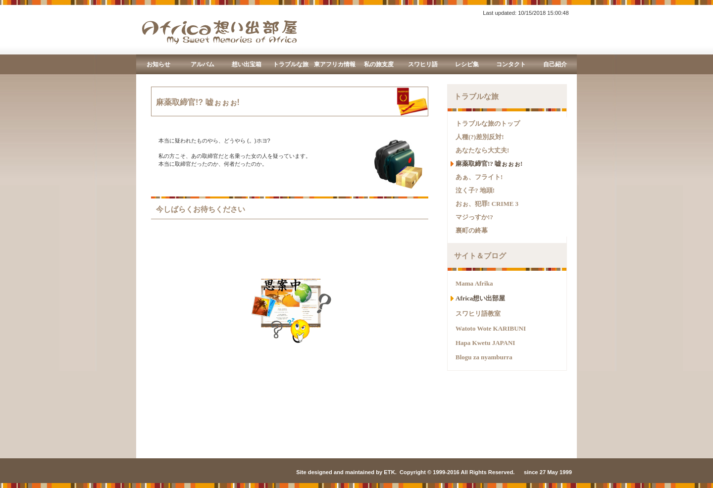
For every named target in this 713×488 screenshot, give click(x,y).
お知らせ (158, 64)
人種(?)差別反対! (480, 137)
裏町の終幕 (472, 230)
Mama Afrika (474, 283)
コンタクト (511, 64)
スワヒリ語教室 (478, 313)
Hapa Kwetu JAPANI (485, 342)
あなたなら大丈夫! (482, 150)
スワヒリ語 (423, 64)
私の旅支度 (379, 64)
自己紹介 (555, 64)
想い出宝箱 (246, 64)
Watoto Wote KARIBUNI (491, 328)
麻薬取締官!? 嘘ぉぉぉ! (489, 163)
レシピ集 (467, 64)
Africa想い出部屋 (480, 298)
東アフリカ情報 (335, 64)
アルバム (202, 64)
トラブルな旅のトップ (488, 123)
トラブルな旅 (290, 64)
